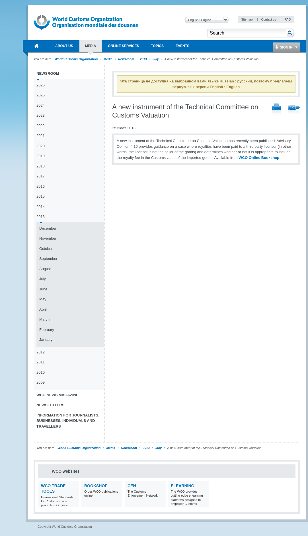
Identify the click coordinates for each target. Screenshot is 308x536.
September (48, 258)
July (156, 59)
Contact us (269, 19)
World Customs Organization (76, 59)
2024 (40, 105)
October (45, 248)
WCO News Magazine (57, 395)
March (44, 319)
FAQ (288, 19)
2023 (40, 115)
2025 (40, 95)
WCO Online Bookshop (259, 157)
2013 (143, 59)
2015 (40, 196)
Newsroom (126, 59)
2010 (40, 372)
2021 (40, 136)
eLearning (182, 486)
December (47, 228)
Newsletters (50, 405)
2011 (40, 362)
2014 (40, 207)
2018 (40, 166)
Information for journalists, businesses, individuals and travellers (67, 420)
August (45, 269)
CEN (132, 486)
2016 (40, 186)
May (42, 299)
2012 (40, 352)
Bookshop (96, 486)
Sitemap (247, 19)
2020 (40, 146)
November (47, 238)
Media (108, 59)
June (43, 289)
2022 (40, 126)
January (45, 339)
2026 (40, 85)
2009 (40, 382)
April (43, 309)
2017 (40, 176)
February (46, 329)
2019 (40, 156)
